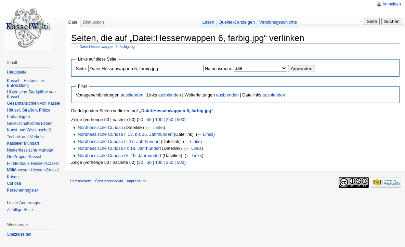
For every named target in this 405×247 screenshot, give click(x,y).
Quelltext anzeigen (237, 22)
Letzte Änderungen (24, 202)
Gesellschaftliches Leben (29, 123)
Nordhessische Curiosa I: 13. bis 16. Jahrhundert (125, 134)
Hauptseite (16, 72)
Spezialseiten (19, 234)
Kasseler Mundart (23, 143)
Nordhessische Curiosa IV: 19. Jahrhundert (119, 155)
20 (140, 119)
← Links (156, 127)
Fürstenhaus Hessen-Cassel (32, 163)
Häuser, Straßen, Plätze (28, 110)
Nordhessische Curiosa (100, 127)
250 (169, 119)
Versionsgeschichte (278, 22)
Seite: (81, 68)
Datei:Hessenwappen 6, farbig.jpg (107, 46)
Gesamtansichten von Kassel (33, 103)
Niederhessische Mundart (30, 150)
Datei (73, 22)
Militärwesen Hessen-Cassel (32, 170)
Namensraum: (218, 68)
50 (149, 119)
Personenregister (22, 190)
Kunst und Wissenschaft (29, 130)
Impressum (136, 181)
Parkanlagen (18, 116)
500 (180, 119)
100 (158, 119)
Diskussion (93, 22)
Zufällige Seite (20, 209)
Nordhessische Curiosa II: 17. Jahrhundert (119, 141)
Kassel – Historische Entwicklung (25, 83)
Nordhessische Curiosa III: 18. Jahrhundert (119, 148)
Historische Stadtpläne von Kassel (31, 94)
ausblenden (132, 95)
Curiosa (14, 183)
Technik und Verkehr (25, 136)
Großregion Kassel (24, 156)
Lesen (208, 22)
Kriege (13, 176)
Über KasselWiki (109, 181)
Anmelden (391, 4)
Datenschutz (80, 181)
